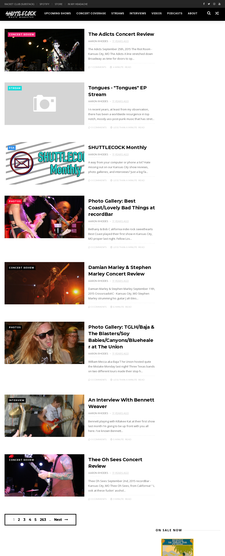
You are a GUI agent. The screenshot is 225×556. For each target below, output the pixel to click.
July (167, 316)
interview (17, 399)
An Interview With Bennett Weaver (190, 299)
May (168, 327)
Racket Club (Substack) (19, 4)
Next (58, 518)
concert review (21, 35)
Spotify (44, 4)
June (168, 322)
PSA (12, 148)
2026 (164, 176)
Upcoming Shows (57, 13)
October (171, 248)
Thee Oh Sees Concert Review (186, 304)
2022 (164, 197)
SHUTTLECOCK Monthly (109, 148)
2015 (164, 233)
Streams (117, 13)
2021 (164, 202)
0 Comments (89, 128)
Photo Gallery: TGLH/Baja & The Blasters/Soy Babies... (188, 292)
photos (15, 203)
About (192, 13)
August (170, 311)
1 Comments (88, 67)
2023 (164, 192)
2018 (164, 218)
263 (44, 518)
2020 (164, 207)
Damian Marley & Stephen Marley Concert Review (189, 284)
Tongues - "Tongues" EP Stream (188, 263)
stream (15, 89)
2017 (164, 223)
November (172, 243)
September (173, 253)
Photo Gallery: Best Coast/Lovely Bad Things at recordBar (110, 208)
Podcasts (174, 13)
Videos (156, 13)
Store (58, 4)
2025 (164, 182)
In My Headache (78, 4)
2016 (164, 228)
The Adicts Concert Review (113, 35)
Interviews (137, 13)
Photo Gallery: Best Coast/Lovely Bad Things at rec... (189, 275)
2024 (164, 187)
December (172, 238)
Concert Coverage (91, 13)
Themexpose (27, 550)
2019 (164, 212)
